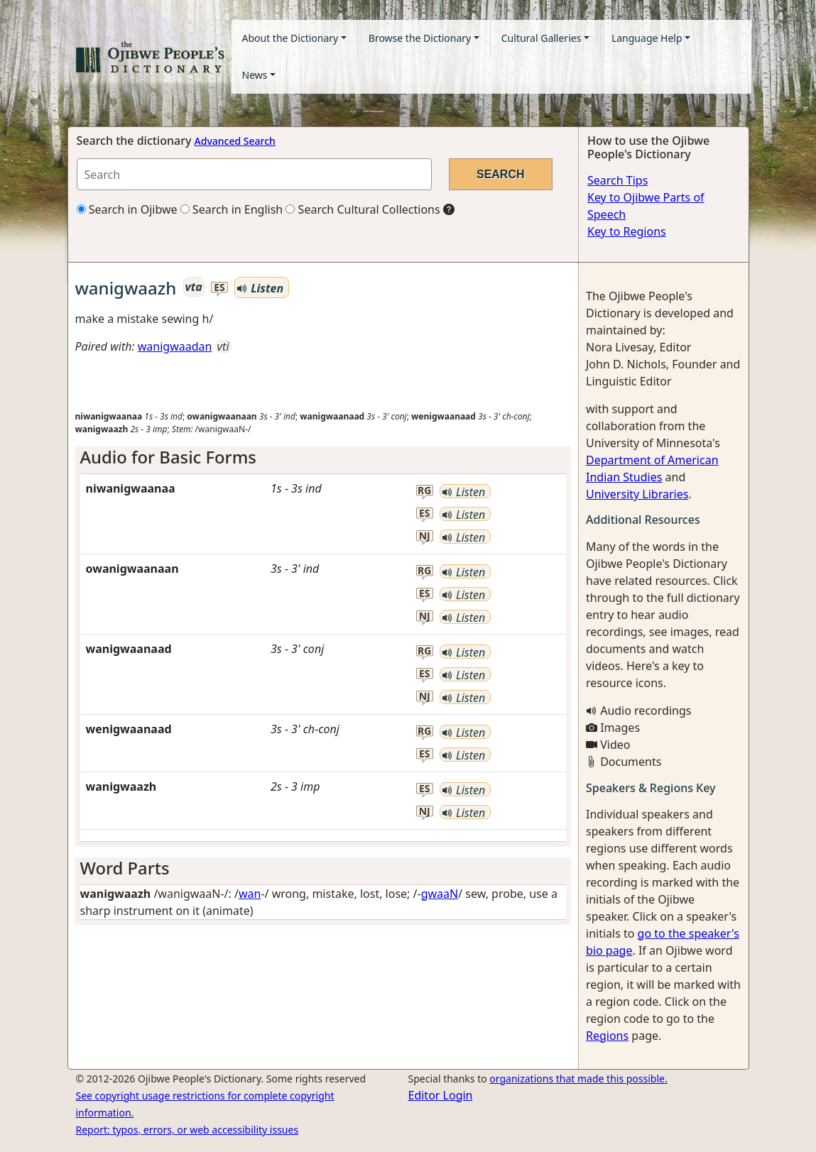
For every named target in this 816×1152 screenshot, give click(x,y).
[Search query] (254, 174)
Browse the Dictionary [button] (420, 38)
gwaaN (440, 893)
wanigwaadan (175, 346)
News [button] (255, 75)
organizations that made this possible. (578, 1078)
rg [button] (424, 491)
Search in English (231, 209)
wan (250, 893)
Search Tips (617, 180)
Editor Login (440, 1095)
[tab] (323, 457)
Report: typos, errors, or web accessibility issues (187, 1129)
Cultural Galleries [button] (541, 38)
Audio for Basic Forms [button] (168, 457)
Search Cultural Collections (362, 209)
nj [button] (424, 536)
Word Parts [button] (125, 868)
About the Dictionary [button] (290, 38)
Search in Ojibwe (127, 209)
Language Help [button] (646, 38)
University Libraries (637, 494)
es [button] (219, 288)
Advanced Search (235, 141)
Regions (607, 1035)
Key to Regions (626, 231)
